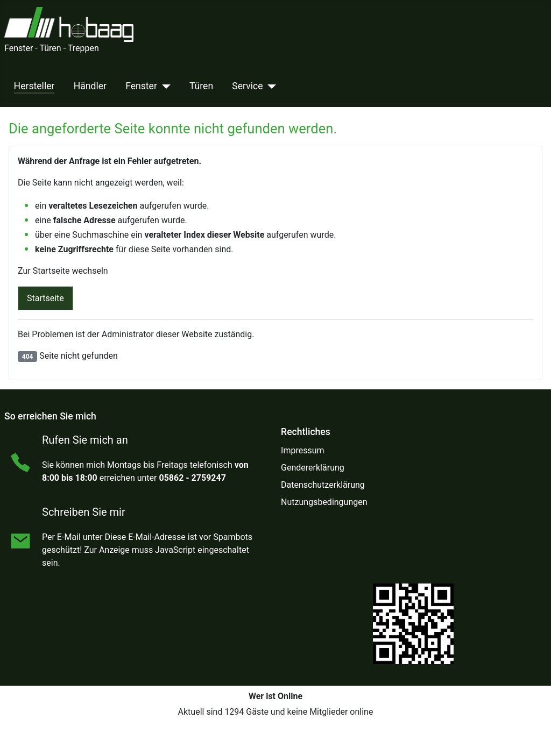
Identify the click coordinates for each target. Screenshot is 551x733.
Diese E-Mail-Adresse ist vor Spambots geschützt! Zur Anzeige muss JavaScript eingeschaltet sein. (147, 550)
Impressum (302, 450)
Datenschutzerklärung (323, 485)
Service (247, 86)
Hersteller (34, 86)
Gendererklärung (312, 467)
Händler (90, 86)
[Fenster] (164, 86)
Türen (201, 86)
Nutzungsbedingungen (324, 502)
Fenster (141, 86)
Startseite (45, 298)
